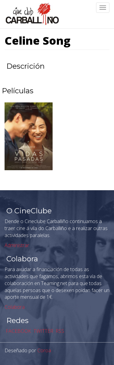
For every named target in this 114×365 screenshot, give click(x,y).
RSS (59, 331)
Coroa (44, 350)
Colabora (15, 307)
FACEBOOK (18, 331)
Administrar (17, 245)
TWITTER (42, 331)
